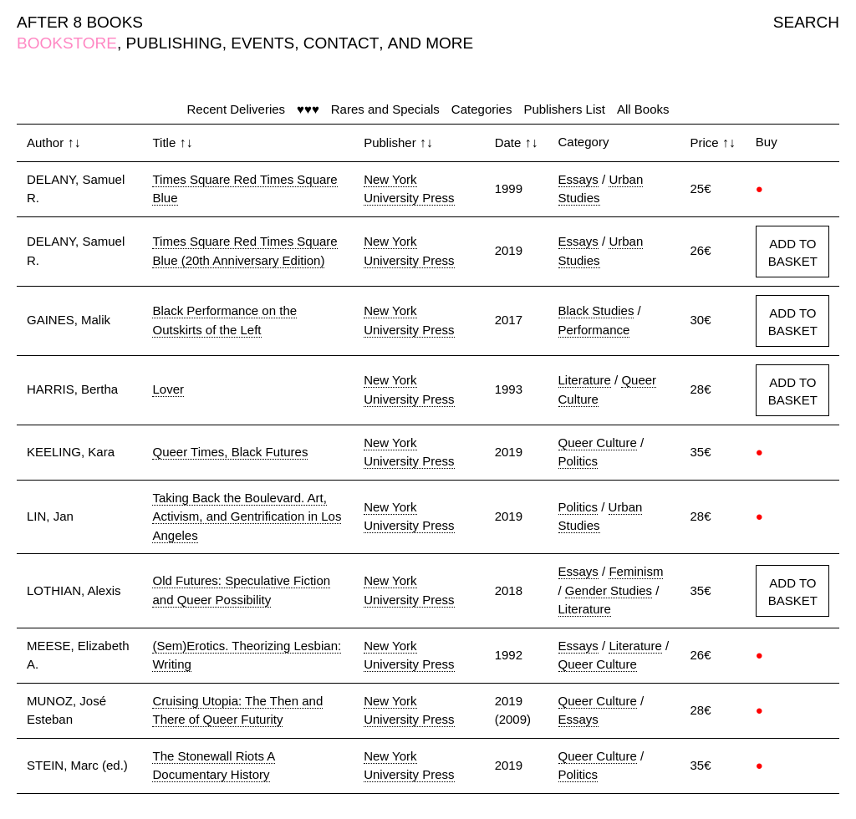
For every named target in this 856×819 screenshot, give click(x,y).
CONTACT (341, 43)
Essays (578, 179)
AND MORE (430, 43)
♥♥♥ (308, 109)
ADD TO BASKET (793, 252)
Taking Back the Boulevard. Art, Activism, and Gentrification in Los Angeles (246, 516)
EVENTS (262, 43)
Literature (584, 380)
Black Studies (596, 310)
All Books (643, 109)
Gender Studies (608, 590)
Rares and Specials (385, 109)
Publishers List (564, 109)
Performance (594, 330)
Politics (578, 461)
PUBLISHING (174, 43)
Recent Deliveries (236, 109)
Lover (168, 389)
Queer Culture (597, 442)
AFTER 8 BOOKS (80, 22)
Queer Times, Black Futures (230, 452)
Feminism (636, 571)
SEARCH (806, 22)
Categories (481, 109)
